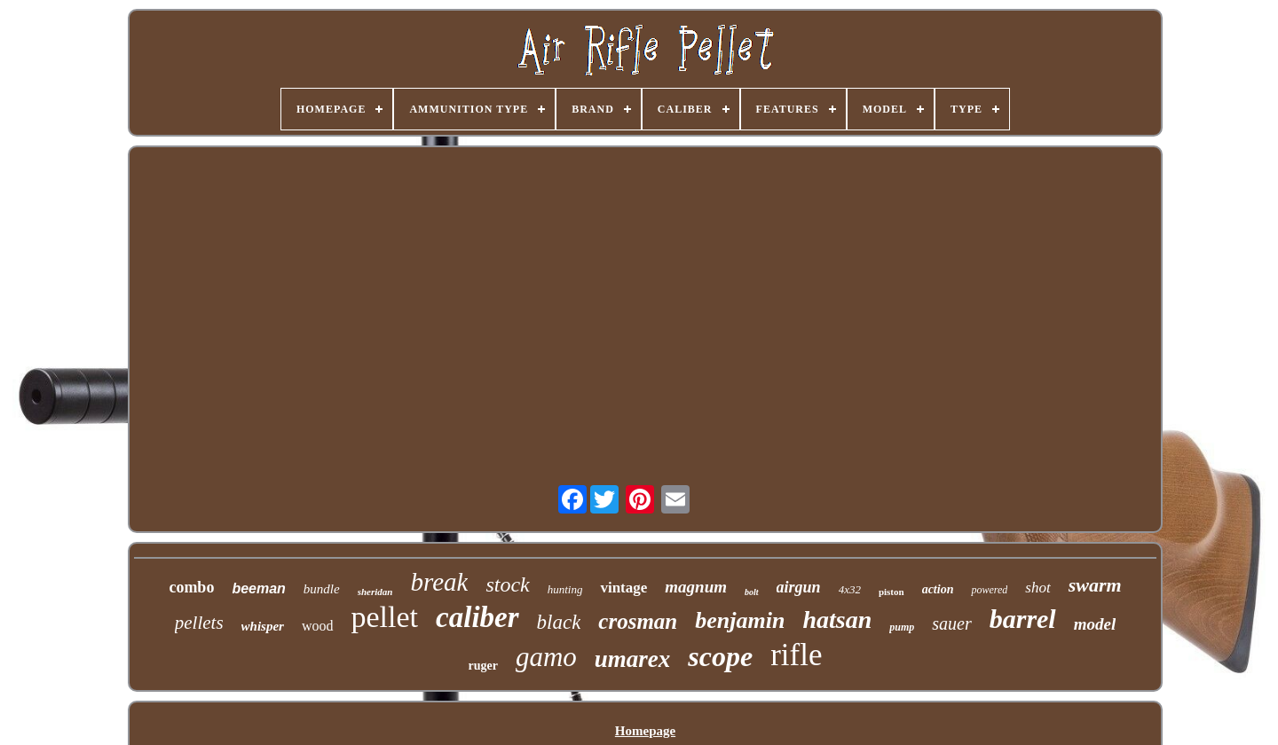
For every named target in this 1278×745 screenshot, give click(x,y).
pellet (385, 616)
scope (720, 656)
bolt (752, 592)
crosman (637, 621)
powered (989, 590)
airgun (799, 587)
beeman (258, 588)
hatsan (837, 619)
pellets (199, 622)
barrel (1023, 618)
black (559, 622)
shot (1037, 587)
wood (318, 625)
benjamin (740, 620)
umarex (633, 659)
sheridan (375, 591)
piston (891, 591)
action (938, 589)
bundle (322, 589)
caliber (477, 617)
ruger (483, 665)
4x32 (850, 589)
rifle (796, 655)
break (439, 582)
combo (191, 587)
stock (507, 584)
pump (901, 627)
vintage (623, 587)
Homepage (645, 731)
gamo (546, 656)
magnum (696, 586)
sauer (951, 623)
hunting (565, 589)
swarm (1095, 585)
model (1095, 624)
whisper (262, 626)
